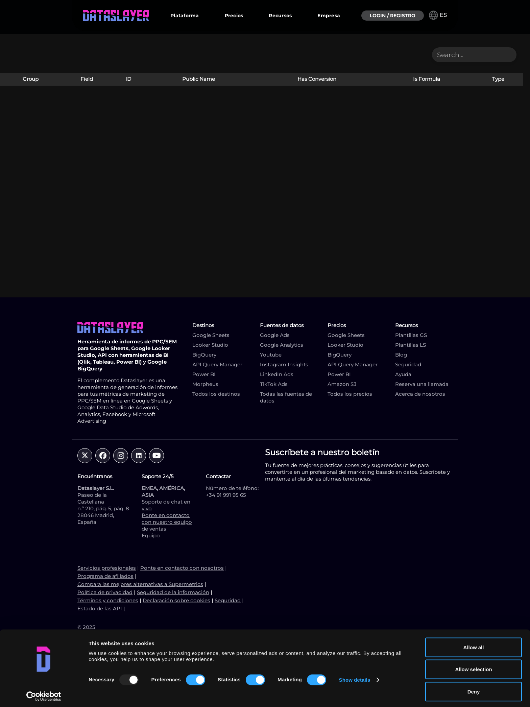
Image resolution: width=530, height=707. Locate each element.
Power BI (204, 374)
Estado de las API (99, 608)
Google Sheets (211, 335)
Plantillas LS (410, 345)
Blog (401, 354)
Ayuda (403, 374)
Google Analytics (281, 345)
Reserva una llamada (422, 384)
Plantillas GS (411, 335)
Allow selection (473, 667)
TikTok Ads (274, 384)
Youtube (271, 354)
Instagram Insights (284, 364)
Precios (234, 16)
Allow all (473, 645)
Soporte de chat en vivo (166, 505)
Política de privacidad (104, 592)
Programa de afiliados (105, 576)
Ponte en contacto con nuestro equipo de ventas (167, 522)
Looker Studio (210, 345)
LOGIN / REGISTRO (392, 16)
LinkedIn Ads (276, 374)
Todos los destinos (216, 394)
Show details (354, 677)
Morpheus (205, 384)
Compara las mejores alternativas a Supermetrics (140, 584)
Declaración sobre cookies (176, 600)
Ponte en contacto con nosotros (182, 568)
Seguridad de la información (173, 592)
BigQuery (204, 354)
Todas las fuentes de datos (286, 397)
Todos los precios (350, 394)
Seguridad (408, 364)
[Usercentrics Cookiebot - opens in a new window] (43, 694)
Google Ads (275, 335)
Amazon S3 (342, 384)
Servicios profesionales (106, 568)
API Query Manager (217, 364)
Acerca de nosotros (420, 394)
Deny (473, 689)
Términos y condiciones (107, 600)
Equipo (151, 535)
